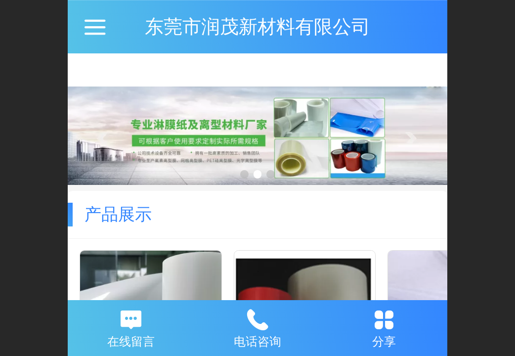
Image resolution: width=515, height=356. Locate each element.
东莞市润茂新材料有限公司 (257, 26)
